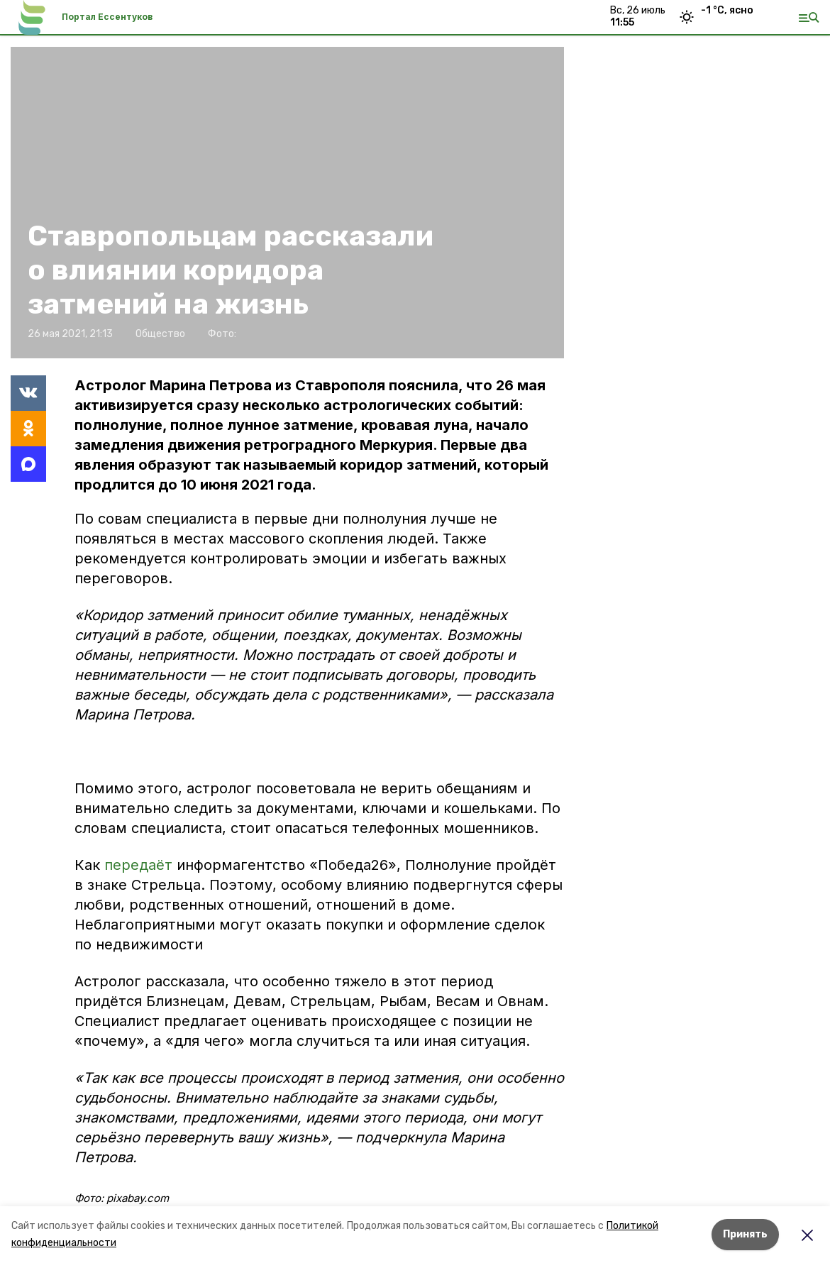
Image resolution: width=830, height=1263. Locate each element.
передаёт (138, 864)
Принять (745, 1234)
